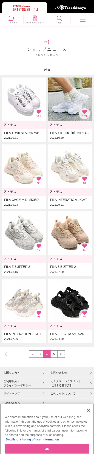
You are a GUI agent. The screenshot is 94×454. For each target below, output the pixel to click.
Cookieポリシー (13, 403)
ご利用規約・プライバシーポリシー (17, 383)
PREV (8, 353)
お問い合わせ (59, 372)
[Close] (88, 413)
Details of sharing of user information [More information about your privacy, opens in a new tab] (32, 442)
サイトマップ (11, 393)
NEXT (85, 353)
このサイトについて (63, 393)
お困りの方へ (11, 372)
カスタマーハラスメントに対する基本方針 (66, 383)
